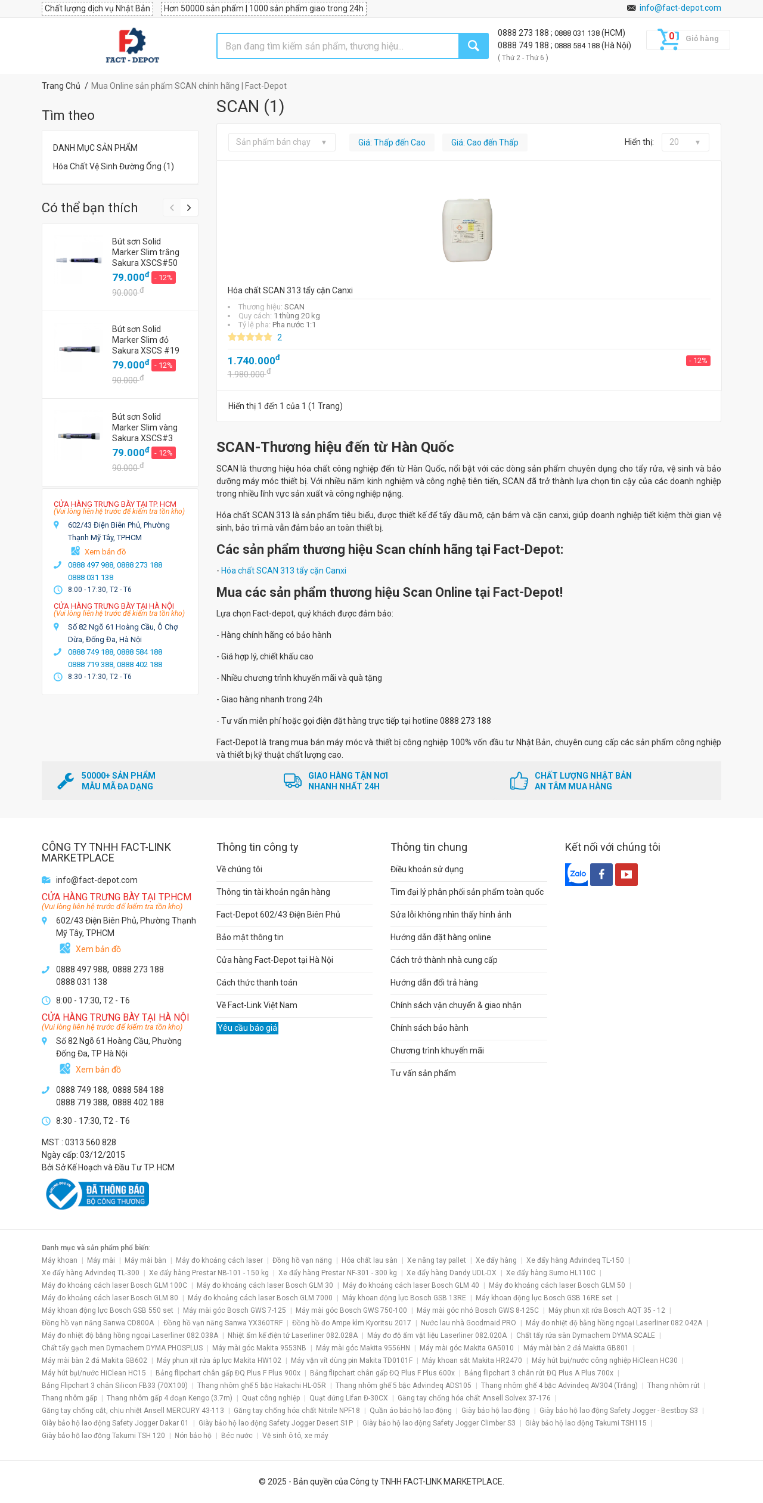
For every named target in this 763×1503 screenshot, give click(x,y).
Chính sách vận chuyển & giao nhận (456, 1005)
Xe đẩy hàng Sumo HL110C (550, 1273)
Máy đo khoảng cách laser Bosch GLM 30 (265, 1285)
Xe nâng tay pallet (436, 1260)
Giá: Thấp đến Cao (392, 142)
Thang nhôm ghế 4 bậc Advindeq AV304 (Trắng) (559, 1385)
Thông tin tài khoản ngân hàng (273, 892)
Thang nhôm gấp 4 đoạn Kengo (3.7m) (169, 1398)
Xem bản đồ (105, 551)
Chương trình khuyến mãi (437, 1050)
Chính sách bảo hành (429, 1028)
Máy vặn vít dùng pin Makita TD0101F (351, 1360)
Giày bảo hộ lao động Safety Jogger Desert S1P (275, 1423)
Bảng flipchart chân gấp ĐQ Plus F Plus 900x (228, 1373)
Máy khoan (59, 1260)
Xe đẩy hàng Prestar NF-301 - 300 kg (337, 1273)
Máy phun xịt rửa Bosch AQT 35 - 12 (606, 1310)
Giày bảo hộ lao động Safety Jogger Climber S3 (439, 1423)
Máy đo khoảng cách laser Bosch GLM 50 (557, 1285)
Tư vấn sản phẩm (423, 1073)
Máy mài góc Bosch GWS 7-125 (234, 1310)
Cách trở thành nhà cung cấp (444, 960)
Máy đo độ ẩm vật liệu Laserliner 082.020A (437, 1335)
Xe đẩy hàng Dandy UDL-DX (452, 1273)
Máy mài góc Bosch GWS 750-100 (351, 1310)
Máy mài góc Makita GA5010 (467, 1348)
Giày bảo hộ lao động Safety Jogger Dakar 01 (115, 1423)
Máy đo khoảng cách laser (219, 1260)
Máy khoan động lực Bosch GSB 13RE (404, 1298)
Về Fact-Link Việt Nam (256, 1005)
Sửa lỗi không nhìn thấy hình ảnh (450, 914)
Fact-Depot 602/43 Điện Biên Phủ (278, 914)
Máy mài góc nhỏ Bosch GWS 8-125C (478, 1310)
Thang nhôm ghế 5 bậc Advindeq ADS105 (404, 1385)
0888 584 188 (577, 45)
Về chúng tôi (239, 869)
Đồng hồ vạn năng (302, 1260)
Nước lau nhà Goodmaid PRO (468, 1323)
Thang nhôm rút (673, 1385)
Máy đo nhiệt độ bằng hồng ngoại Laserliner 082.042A (614, 1323)
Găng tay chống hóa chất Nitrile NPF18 (297, 1410)
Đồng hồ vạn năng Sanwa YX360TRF (223, 1323)
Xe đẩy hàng (496, 1260)
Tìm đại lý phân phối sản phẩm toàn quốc (467, 892)
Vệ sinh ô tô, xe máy (295, 1435)
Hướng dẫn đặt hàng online (440, 937)
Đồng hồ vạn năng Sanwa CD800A (98, 1323)
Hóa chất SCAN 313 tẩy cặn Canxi (283, 570)
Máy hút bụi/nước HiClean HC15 (94, 1373)
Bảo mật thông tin (250, 937)
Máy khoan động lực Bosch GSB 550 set (107, 1310)
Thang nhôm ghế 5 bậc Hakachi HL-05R (261, 1385)
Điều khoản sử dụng (427, 869)
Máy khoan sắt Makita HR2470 (472, 1360)
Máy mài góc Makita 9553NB (259, 1348)
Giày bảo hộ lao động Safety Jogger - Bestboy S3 (618, 1410)
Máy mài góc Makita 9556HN (363, 1348)
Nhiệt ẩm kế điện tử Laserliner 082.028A (293, 1335)
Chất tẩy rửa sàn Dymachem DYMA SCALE (585, 1335)
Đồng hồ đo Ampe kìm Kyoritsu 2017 (351, 1323)
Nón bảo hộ (193, 1435)
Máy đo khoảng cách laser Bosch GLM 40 (411, 1285)
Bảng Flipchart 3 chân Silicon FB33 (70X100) (115, 1385)
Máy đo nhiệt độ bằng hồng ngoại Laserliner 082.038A (130, 1335)
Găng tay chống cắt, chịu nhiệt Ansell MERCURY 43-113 (133, 1410)
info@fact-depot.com (680, 8)
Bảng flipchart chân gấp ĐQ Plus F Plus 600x (382, 1373)
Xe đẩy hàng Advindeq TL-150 (575, 1260)
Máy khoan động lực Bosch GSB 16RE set (544, 1298)
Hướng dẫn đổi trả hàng (434, 982)
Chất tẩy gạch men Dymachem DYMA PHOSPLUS (122, 1348)
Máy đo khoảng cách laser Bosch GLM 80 (110, 1298)
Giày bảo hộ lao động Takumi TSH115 (586, 1423)
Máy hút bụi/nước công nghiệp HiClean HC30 (605, 1360)
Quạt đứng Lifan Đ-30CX (348, 1398)
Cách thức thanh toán (256, 982)
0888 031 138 (577, 33)
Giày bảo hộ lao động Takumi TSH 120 (103, 1435)
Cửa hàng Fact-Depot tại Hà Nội (274, 960)
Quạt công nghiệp (271, 1398)
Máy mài (101, 1260)
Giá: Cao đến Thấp (485, 142)
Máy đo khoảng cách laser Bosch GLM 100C (114, 1285)
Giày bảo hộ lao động (495, 1410)
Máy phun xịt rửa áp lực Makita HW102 (219, 1360)
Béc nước (237, 1435)
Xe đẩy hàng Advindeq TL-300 (90, 1273)
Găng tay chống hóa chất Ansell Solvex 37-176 (474, 1398)
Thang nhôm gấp (69, 1398)
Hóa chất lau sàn (370, 1260)
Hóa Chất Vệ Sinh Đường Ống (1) (113, 166)
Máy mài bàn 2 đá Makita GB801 (576, 1348)
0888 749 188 (524, 45)
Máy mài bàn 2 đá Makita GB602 (94, 1360)
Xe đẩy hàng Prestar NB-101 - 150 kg (209, 1273)
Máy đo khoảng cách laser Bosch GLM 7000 (260, 1298)
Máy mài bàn (145, 1260)
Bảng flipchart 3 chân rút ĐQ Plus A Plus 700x (538, 1373)
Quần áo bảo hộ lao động (411, 1410)
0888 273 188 (524, 33)
